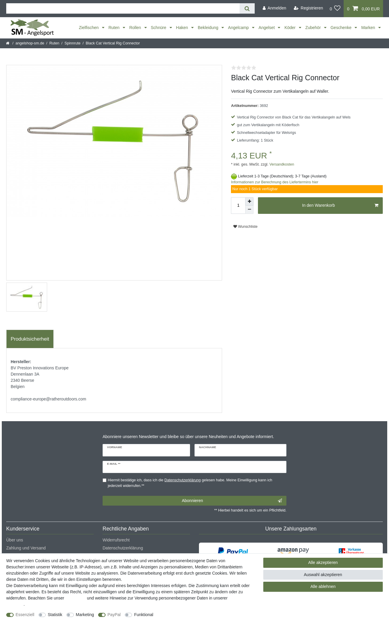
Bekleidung (208, 27)
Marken (368, 27)
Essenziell (25, 614)
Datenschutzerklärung (123, 548)
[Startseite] (8, 43)
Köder (290, 27)
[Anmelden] (274, 8)
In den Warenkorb (340, 205)
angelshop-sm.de (29, 43)
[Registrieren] (308, 8)
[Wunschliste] (335, 8)
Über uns (14, 540)
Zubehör (313, 27)
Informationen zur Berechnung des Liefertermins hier (274, 182)
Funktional (143, 614)
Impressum (75, 598)
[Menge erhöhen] (249, 201)
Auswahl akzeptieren (323, 574)
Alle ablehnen (323, 586)
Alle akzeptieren (323, 562)
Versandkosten (281, 164)
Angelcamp (239, 27)
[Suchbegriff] (123, 8)
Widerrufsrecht (116, 540)
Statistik (55, 614)
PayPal (114, 614)
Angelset (267, 27)
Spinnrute (73, 43)
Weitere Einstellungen (179, 614)
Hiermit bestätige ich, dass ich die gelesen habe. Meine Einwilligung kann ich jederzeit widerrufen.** (190, 483)
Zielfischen (89, 27)
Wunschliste (245, 227)
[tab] (30, 339)
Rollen (135, 27)
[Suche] (247, 8)
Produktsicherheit (30, 339)
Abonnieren (232, 501)
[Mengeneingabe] (238, 205)
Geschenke (342, 27)
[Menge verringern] (249, 210)
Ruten (115, 27)
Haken (182, 27)
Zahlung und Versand (26, 548)
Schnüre (159, 27)
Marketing (85, 614)
